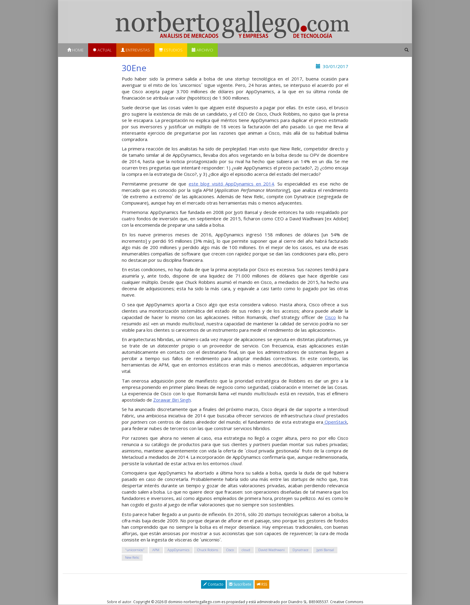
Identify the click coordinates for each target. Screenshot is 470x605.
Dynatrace (300, 549)
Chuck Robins (207, 549)
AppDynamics (178, 549)
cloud (246, 549)
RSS (262, 584)
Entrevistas (135, 50)
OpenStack (335, 422)
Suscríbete (240, 584)
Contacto (213, 584)
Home (75, 50)
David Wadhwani (271, 549)
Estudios (171, 50)
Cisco (330, 317)
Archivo (202, 50)
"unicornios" (134, 549)
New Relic (132, 557)
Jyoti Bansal (325, 549)
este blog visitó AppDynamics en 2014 (231, 184)
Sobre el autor (119, 601)
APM (155, 549)
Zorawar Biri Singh (172, 400)
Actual (102, 50)
